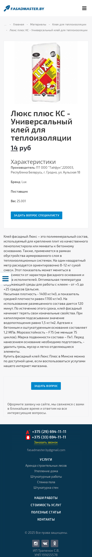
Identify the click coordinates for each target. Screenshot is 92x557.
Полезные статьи (46, 512)
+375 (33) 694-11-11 (46, 437)
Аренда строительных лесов (46, 465)
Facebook (36, 543)
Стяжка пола (46, 482)
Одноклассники (54, 543)
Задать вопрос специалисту (36, 215)
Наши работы (46, 498)
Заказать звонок (46, 442)
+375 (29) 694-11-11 (45, 431)
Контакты (46, 519)
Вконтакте (45, 543)
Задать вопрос (46, 385)
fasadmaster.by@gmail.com (46, 450)
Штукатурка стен (46, 487)
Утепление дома (46, 471)
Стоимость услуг (46, 505)
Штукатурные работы (46, 476)
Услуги (46, 459)
